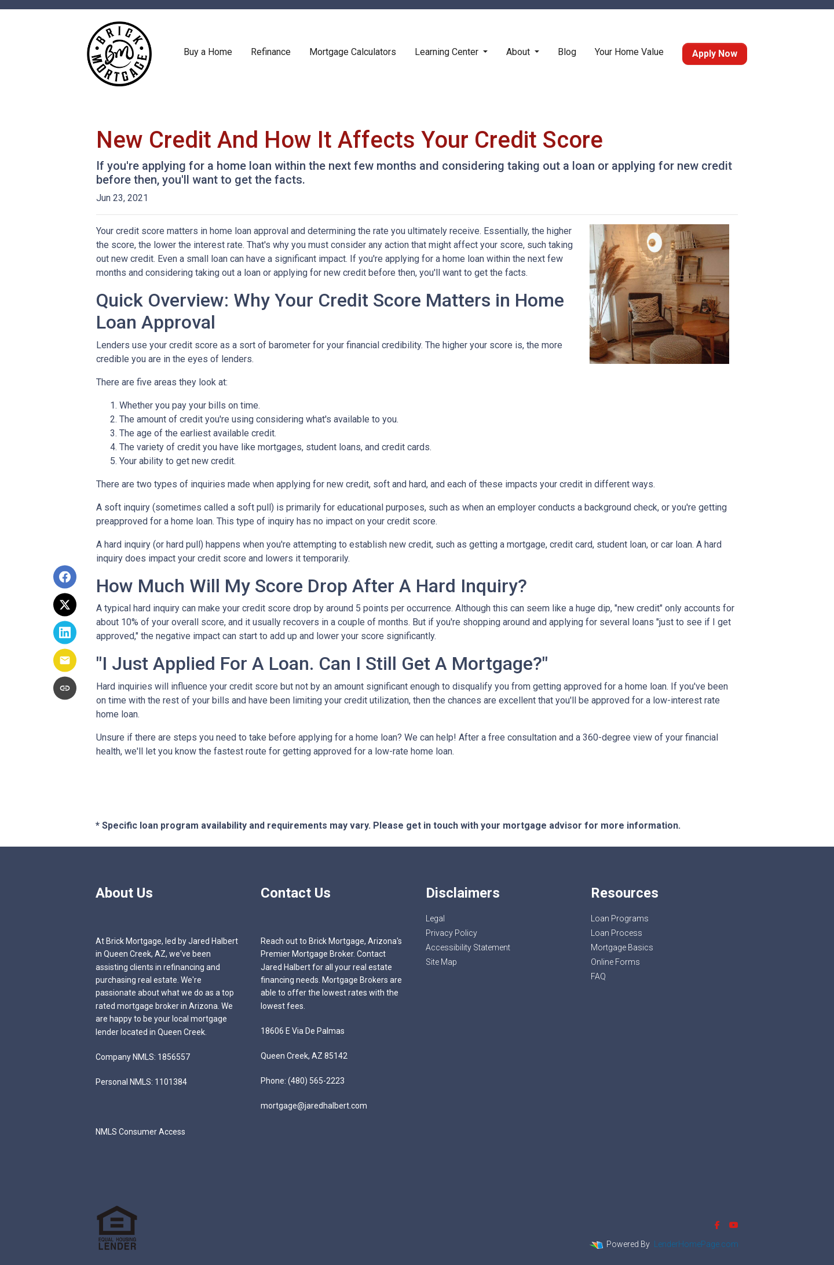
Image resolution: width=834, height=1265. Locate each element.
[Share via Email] (64, 660)
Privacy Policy (451, 933)
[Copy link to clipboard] (64, 688)
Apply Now (714, 53)
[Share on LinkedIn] (64, 632)
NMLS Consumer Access (140, 1131)
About (519, 51)
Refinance (271, 51)
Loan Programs (620, 918)
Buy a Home (208, 51)
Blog (567, 51)
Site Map (441, 962)
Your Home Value (629, 51)
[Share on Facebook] (64, 577)
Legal (435, 918)
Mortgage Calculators (352, 51)
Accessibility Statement (468, 947)
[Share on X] (64, 605)
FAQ (598, 976)
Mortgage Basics (622, 947)
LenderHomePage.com (696, 1244)
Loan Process (616, 933)
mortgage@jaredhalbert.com (314, 1105)
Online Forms (615, 962)
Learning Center (448, 51)
